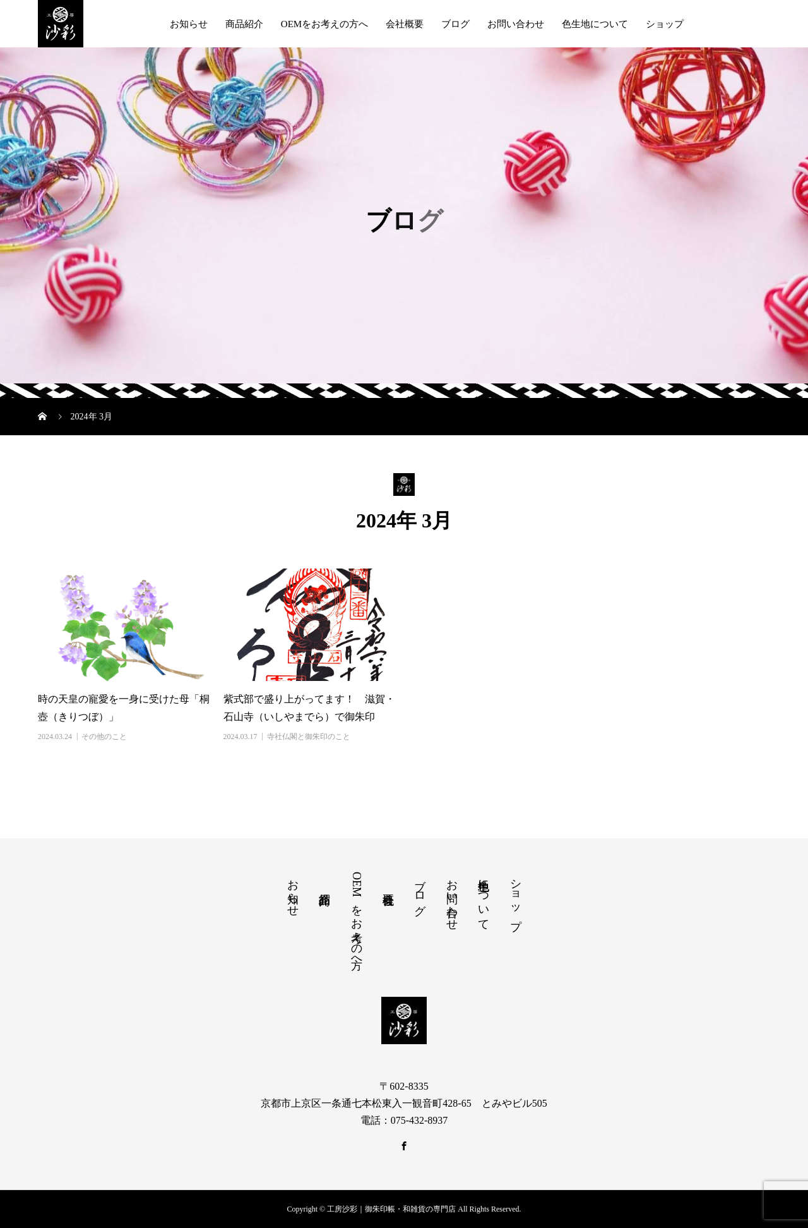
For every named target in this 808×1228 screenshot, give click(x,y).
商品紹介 (244, 24)
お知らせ (189, 24)
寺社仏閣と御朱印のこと (308, 736)
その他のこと (104, 736)
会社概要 (405, 24)
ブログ (455, 24)
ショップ (665, 24)
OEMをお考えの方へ (324, 24)
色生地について (595, 24)
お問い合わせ (515, 24)
